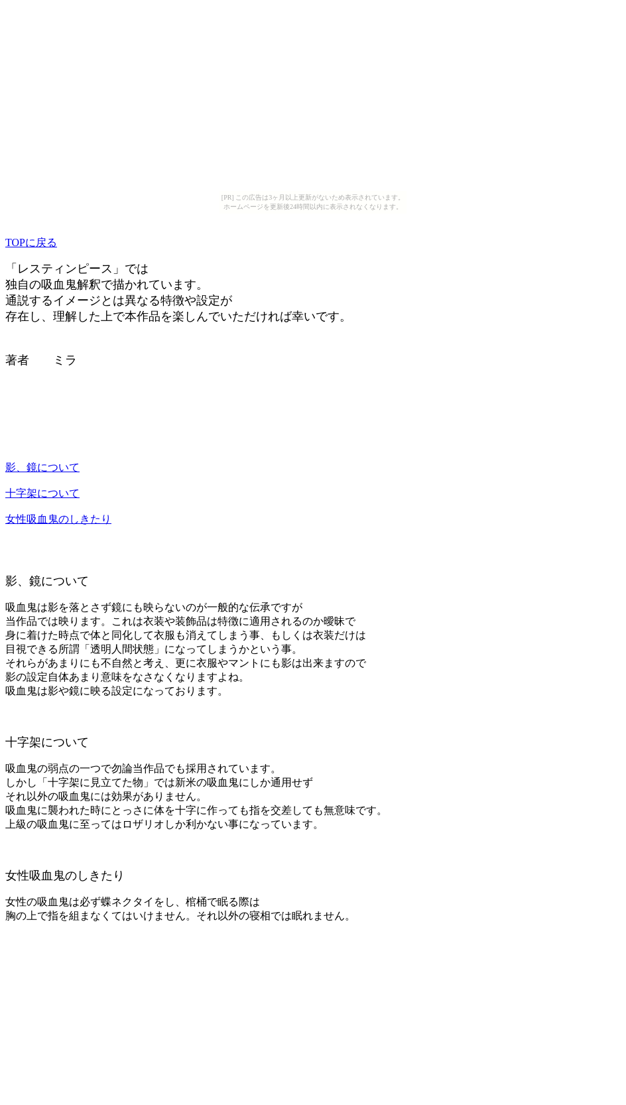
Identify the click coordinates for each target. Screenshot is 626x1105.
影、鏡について (42, 467)
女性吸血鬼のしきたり (58, 519)
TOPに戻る (31, 242)
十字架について (42, 493)
